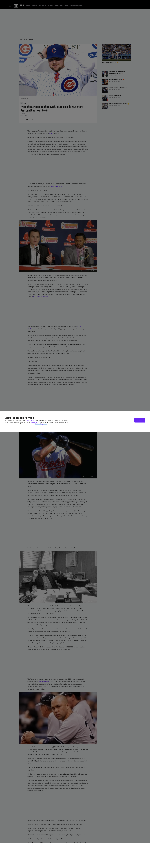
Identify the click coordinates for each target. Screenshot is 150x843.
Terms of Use (30, 421)
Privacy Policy (34, 422)
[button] (139, 420)
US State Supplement (41, 424)
